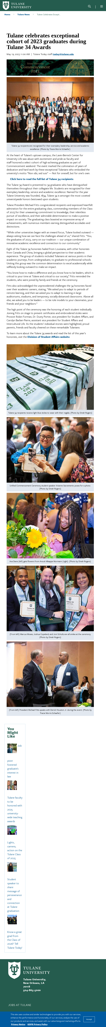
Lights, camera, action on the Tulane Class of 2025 (14, 850)
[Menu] (101, 6)
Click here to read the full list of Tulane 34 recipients (41, 179)
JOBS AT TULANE (19, 1005)
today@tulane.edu (63, 54)
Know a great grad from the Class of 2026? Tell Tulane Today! (14, 940)
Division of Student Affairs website (48, 337)
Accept (89, 1019)
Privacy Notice (18, 1024)
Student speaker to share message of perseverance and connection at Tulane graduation (14, 895)
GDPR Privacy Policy (37, 1024)
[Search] (89, 7)
